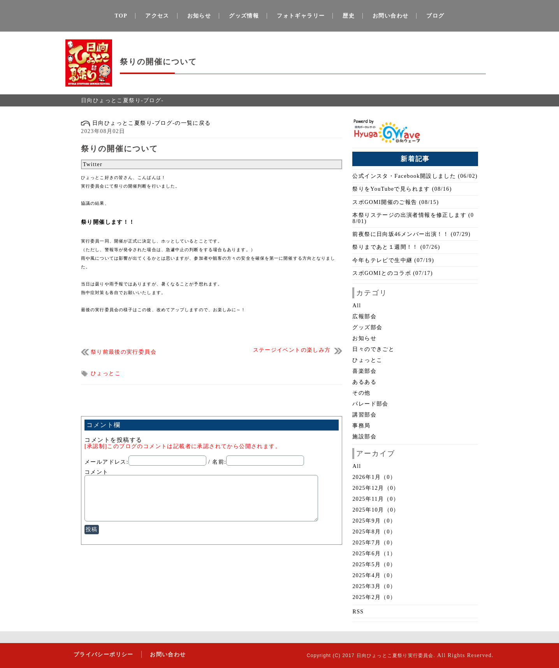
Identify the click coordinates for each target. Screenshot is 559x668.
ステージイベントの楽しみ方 (292, 350)
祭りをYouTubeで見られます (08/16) (402, 189)
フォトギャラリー (301, 16)
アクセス (157, 16)
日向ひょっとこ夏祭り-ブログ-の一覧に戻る (146, 123)
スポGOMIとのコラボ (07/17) (392, 273)
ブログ (435, 16)
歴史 (349, 16)
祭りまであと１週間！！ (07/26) (396, 247)
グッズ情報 (244, 16)
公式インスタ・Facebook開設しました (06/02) (415, 176)
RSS (358, 612)
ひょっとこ (106, 373)
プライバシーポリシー (103, 654)
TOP (121, 16)
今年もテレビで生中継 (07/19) (393, 260)
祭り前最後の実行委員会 (123, 352)
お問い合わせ (390, 16)
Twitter (92, 164)
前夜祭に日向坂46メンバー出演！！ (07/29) (411, 234)
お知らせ (199, 16)
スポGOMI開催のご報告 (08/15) (395, 202)
